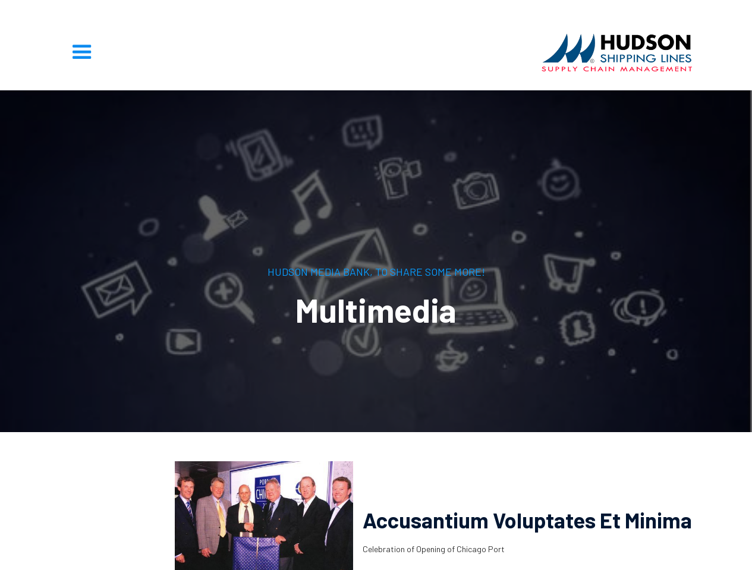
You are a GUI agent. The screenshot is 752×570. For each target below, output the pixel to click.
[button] (82, 52)
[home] (617, 52)
